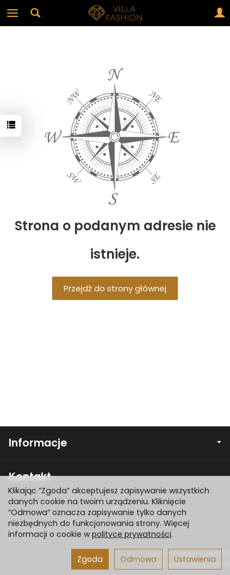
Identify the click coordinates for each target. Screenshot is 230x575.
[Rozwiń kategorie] (12, 13)
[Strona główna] (115, 13)
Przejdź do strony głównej (115, 288)
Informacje (115, 443)
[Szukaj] (35, 13)
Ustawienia (195, 559)
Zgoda (90, 559)
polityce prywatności (131, 534)
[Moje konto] (219, 13)
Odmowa (138, 559)
